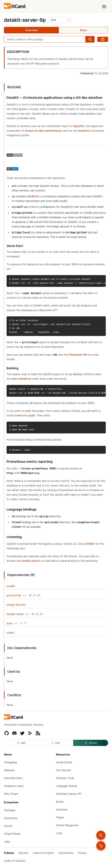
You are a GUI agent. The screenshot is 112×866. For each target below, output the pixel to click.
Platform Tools (65, 778)
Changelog (10, 762)
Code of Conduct (14, 860)
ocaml (18, 415)
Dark (56, 742)
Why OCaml (11, 793)
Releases (9, 770)
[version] (59, 20)
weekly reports (30, 560)
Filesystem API (78, 354)
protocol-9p (14, 595)
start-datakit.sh (21, 378)
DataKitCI (84, 130)
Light (21, 742)
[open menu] (104, 6)
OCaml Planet (12, 833)
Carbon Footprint (43, 853)
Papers (60, 817)
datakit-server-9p (25, 20)
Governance (65, 853)
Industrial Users (13, 778)
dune (9, 623)
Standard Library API (69, 793)
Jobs (7, 841)
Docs (83, 30)
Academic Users (14, 786)
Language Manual (66, 786)
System (90, 742)
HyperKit (78, 126)
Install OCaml (64, 762)
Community (11, 818)
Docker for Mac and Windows (43, 130)
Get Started (63, 770)
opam (31, 415)
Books (60, 801)
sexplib (11, 586)
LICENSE (89, 543)
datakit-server (15, 614)
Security (23, 853)
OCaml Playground (67, 825)
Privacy (82, 853)
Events (8, 826)
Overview (31, 30)
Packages (10, 810)
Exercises (61, 809)
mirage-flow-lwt (16, 604)
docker (77, 374)
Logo (59, 833)
